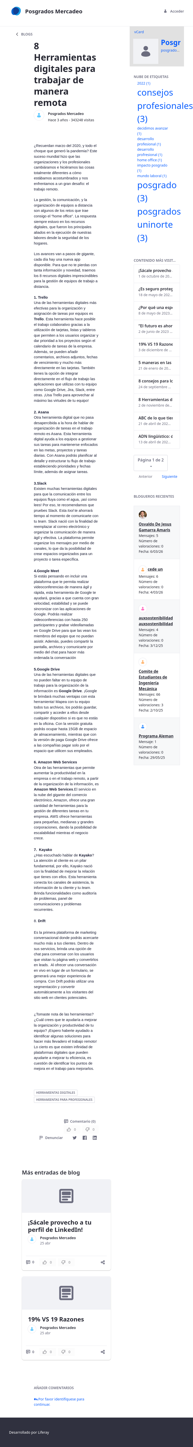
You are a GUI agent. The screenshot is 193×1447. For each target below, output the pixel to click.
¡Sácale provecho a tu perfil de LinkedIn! (59, 1226)
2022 (143, 83)
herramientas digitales (55, 1092)
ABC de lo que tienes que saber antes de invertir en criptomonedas (155, 418)
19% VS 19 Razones (56, 1319)
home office (149, 160)
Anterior (145, 476)
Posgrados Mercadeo (66, 113)
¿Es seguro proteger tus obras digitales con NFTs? (155, 289)
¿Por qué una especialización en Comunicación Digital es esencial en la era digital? (155, 307)
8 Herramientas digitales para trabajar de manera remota (155, 399)
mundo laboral (152, 175)
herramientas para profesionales (64, 1100)
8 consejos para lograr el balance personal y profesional (155, 381)
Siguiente (169, 476)
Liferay (43, 1432)
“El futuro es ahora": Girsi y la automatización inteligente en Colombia (155, 326)
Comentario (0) (79, 1121)
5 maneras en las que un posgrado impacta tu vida (155, 362)
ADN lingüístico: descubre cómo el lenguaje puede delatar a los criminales (155, 436)
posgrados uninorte (159, 224)
